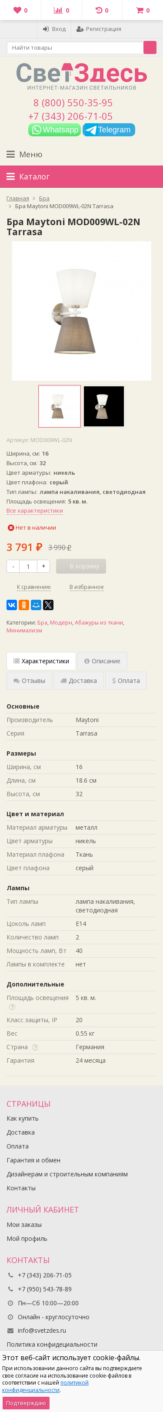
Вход (54, 29)
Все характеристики (35, 510)
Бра (42, 622)
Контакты (21, 1188)
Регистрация (99, 29)
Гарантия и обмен (33, 1160)
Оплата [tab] (126, 680)
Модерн (61, 622)
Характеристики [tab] (41, 661)
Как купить (23, 1118)
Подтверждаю (26, 1403)
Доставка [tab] (78, 680)
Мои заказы (24, 1224)
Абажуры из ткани (99, 622)
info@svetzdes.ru (42, 1330)
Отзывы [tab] (29, 680)
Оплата (18, 1146)
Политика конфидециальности (52, 1344)
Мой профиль (27, 1238)
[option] (59, 406)
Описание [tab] (102, 661)
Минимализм (24, 630)
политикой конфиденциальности (45, 1386)
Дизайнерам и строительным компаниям (67, 1174)
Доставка (21, 1132)
